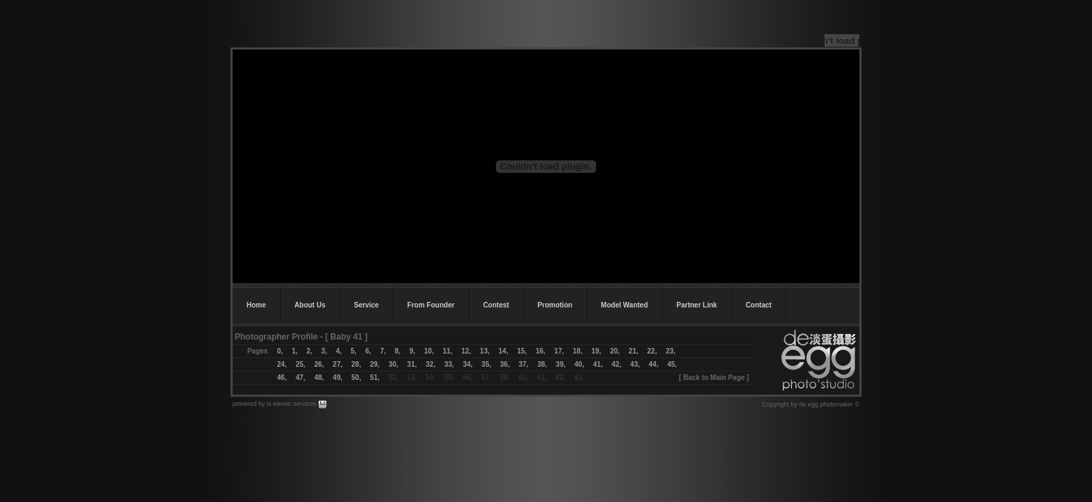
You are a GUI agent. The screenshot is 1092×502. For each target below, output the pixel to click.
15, (521, 351)
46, (282, 377)
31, (412, 364)
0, (280, 351)
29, (375, 364)
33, (449, 364)
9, (412, 351)
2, (309, 351)
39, (561, 364)
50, (356, 377)
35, (486, 364)
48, (319, 377)
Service (366, 305)
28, (356, 364)
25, (300, 364)
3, (324, 351)
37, (524, 364)
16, (540, 351)
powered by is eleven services (275, 403)
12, (466, 351)
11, (448, 351)
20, (615, 351)
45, (672, 364)
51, (375, 377)
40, (579, 364)
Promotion (555, 305)
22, (652, 351)
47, (300, 377)
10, (429, 351)
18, (578, 351)
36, (505, 364)
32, (430, 364)
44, (654, 364)
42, (616, 364)
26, (319, 364)
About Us (310, 305)
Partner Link (696, 305)
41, (597, 364)
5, (353, 351)
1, (294, 351)
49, (338, 377)
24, (286, 364)
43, (639, 364)
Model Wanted (624, 305)
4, (338, 351)
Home (256, 305)
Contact (759, 305)
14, (503, 351)
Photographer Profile (276, 337)
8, (397, 351)
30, (393, 364)
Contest (496, 305)
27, (338, 364)
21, (634, 351)
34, (468, 364)
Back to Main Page (713, 377)
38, (538, 364)
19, (596, 351)
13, (485, 351)
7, (383, 351)
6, (368, 351)
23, (671, 351)
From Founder (431, 305)
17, (559, 351)
